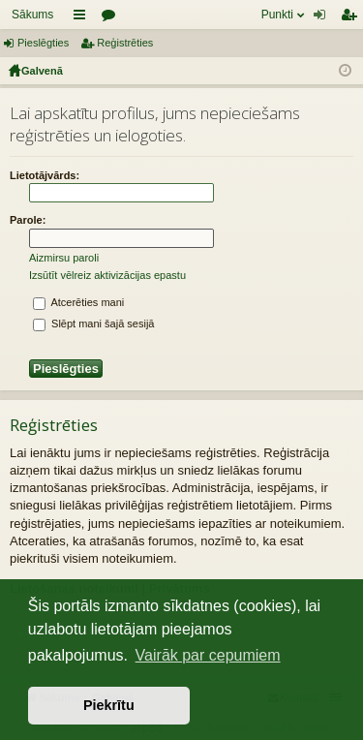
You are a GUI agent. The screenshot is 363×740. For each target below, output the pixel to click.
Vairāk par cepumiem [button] (208, 655)
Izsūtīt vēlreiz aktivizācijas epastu (107, 275)
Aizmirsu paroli (64, 257)
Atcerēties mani (78, 302)
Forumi (112, 18)
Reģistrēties (125, 42)
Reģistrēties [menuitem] (352, 18)
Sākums (32, 14)
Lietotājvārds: (44, 175)
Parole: (27, 220)
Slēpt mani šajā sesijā (93, 323)
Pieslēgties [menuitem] (324, 18)
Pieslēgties (43, 42)
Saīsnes (83, 18)
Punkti (277, 14)
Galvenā (42, 71)
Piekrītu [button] (109, 705)
